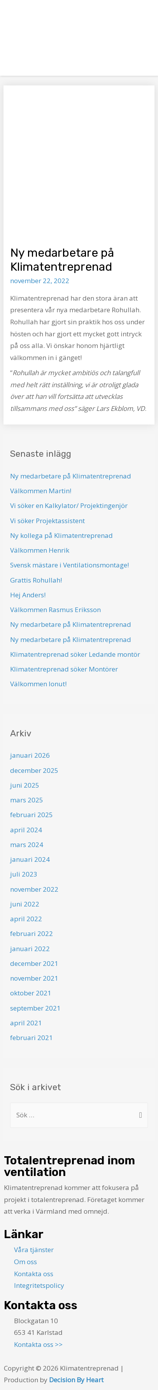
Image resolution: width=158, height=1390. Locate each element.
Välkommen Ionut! (38, 683)
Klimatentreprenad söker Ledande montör (75, 654)
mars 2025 (26, 799)
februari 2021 (31, 1037)
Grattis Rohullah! (36, 580)
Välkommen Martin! (40, 490)
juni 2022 (24, 903)
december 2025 (34, 770)
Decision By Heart (76, 1379)
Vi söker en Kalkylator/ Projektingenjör (69, 505)
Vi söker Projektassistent (47, 520)
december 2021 (34, 963)
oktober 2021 (30, 992)
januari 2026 (30, 755)
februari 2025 (31, 814)
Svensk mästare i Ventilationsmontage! (69, 564)
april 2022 (26, 918)
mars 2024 (26, 844)
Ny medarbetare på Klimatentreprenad (70, 475)
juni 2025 (24, 785)
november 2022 (34, 889)
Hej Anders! (28, 594)
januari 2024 (30, 859)
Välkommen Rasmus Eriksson (55, 609)
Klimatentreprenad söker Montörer (64, 669)
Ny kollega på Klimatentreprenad (61, 535)
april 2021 (26, 1022)
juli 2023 (23, 874)
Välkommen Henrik (39, 550)
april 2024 (26, 829)
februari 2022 (31, 933)
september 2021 (35, 1008)
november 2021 (34, 978)
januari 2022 (30, 948)
